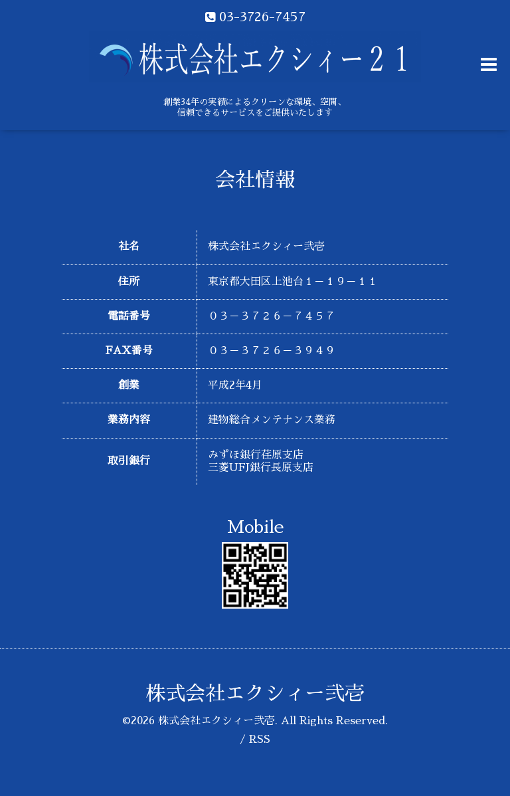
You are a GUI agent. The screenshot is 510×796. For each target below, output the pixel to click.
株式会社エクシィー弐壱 (255, 694)
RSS (259, 739)
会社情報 (255, 180)
